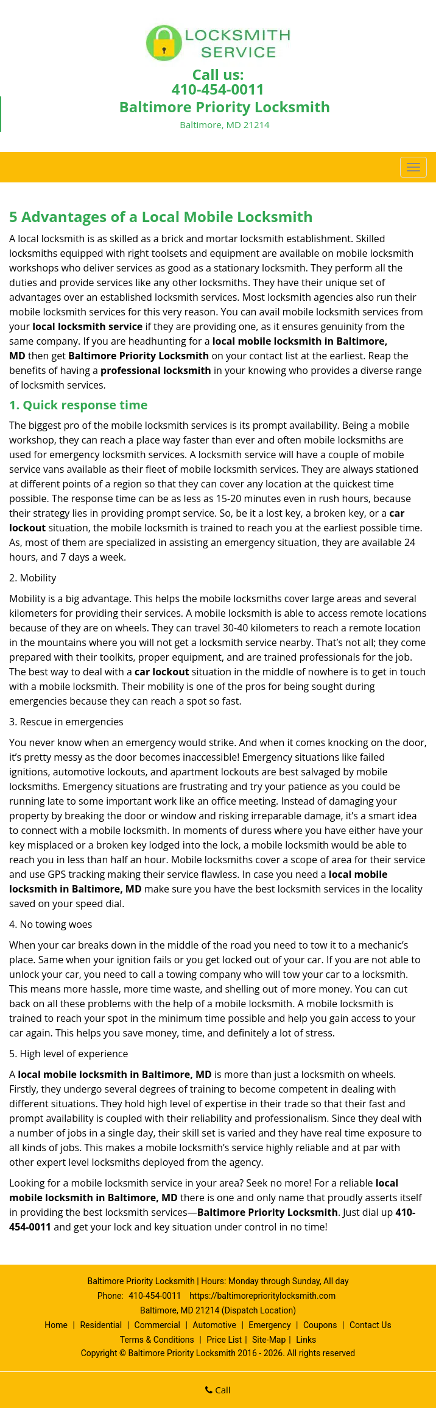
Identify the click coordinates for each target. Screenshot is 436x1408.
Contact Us (371, 1325)
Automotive (214, 1325)
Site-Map (269, 1340)
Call (217, 1390)
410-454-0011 (218, 89)
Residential (101, 1325)
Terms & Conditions (157, 1340)
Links (306, 1340)
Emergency (269, 1325)
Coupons (320, 1325)
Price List (224, 1340)
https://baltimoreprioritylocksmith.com (262, 1296)
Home (56, 1325)
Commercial (157, 1325)
